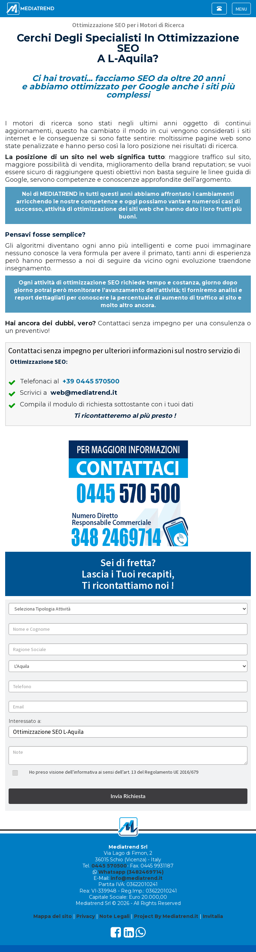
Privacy (85, 916)
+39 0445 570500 (91, 381)
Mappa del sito (52, 916)
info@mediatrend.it (137, 878)
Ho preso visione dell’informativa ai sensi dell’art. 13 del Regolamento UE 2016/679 (113, 772)
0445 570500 (109, 866)
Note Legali (114, 916)
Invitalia (213, 916)
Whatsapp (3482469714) (131, 872)
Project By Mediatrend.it (166, 916)
